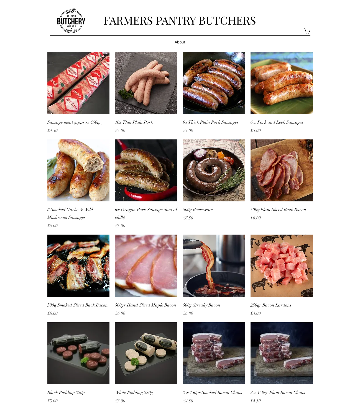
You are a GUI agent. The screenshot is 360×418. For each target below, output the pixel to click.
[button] (307, 30)
